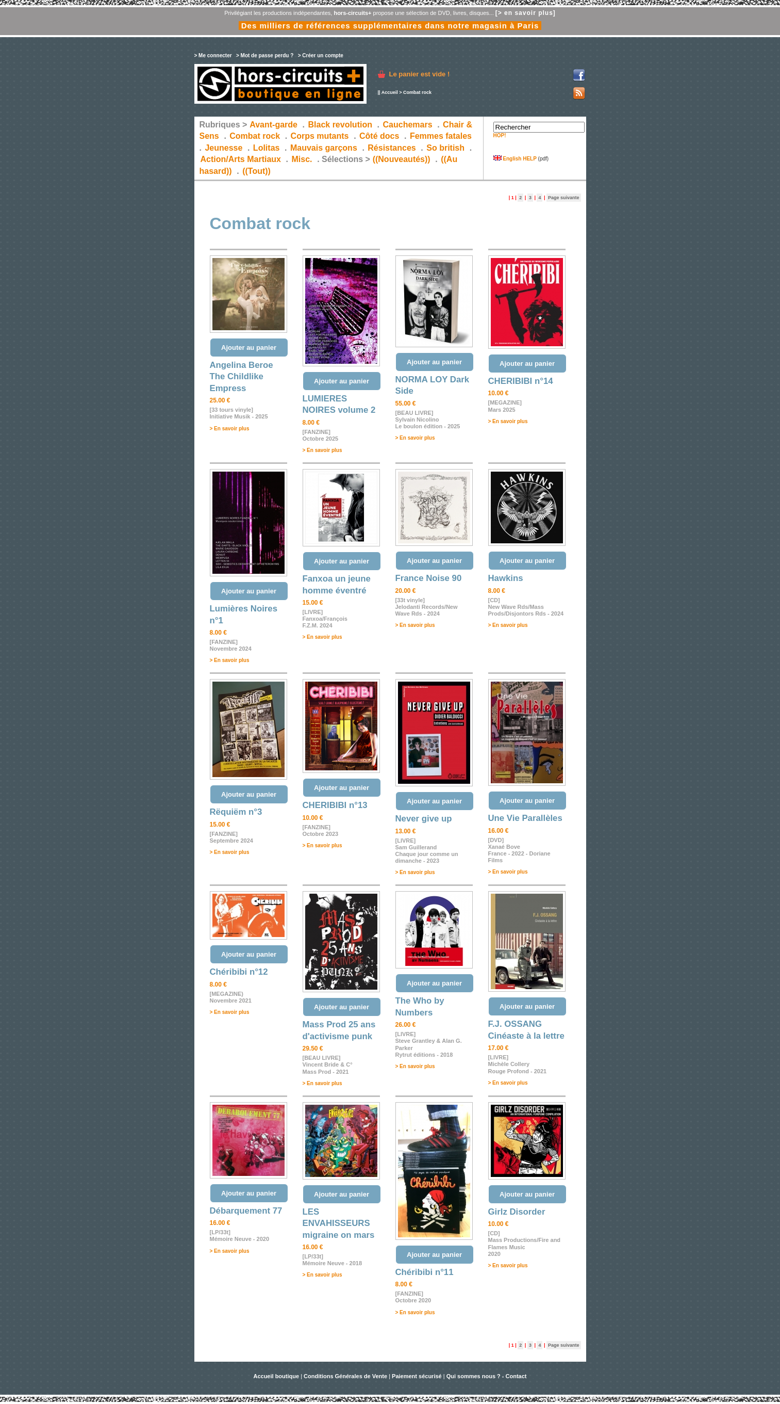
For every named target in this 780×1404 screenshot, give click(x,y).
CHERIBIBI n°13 (335, 805)
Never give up (423, 819)
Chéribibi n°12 (239, 972)
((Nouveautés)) (401, 159)
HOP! (499, 135)
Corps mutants (321, 136)
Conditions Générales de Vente (345, 1376)
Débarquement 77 (246, 1211)
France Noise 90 (428, 578)
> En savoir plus (230, 428)
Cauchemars (408, 124)
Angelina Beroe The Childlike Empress (241, 376)
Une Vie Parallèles (525, 818)
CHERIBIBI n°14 (520, 381)
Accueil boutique (277, 1376)
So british (445, 147)
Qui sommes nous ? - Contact (486, 1376)
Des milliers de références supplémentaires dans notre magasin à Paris (390, 25)
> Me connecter (213, 55)
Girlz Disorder (516, 1212)
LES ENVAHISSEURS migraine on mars (339, 1223)
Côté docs (379, 136)
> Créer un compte (320, 55)
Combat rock (254, 136)
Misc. (302, 159)
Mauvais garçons (323, 147)
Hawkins (505, 578)
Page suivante (563, 197)
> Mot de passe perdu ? (264, 55)
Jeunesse (223, 147)
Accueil (389, 92)
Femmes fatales (441, 136)
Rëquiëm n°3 (236, 812)
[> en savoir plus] (525, 13)
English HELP (515, 159)
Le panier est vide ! (419, 74)
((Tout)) (256, 171)
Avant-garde (273, 124)
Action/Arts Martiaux (241, 159)
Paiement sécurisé (417, 1376)
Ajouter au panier (248, 347)
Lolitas (266, 147)
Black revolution (340, 124)
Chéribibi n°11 (424, 1272)
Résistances (392, 147)
